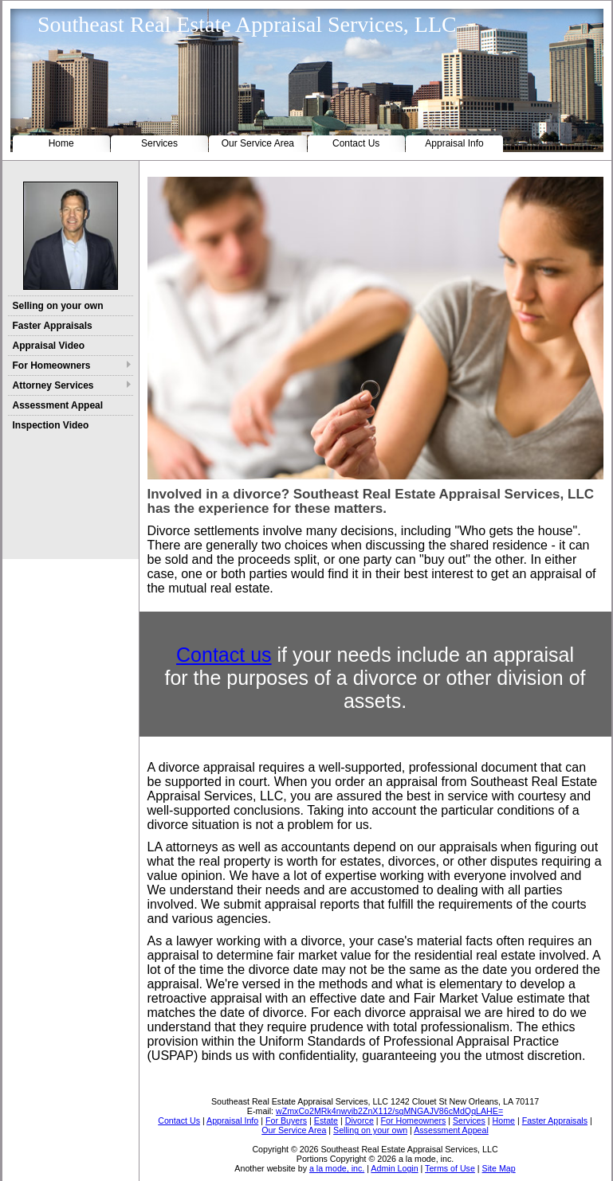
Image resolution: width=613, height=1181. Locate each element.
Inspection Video (51, 425)
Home (61, 143)
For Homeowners (52, 365)
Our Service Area (258, 143)
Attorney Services (53, 385)
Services (159, 143)
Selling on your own (58, 305)
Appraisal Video (48, 345)
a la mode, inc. (336, 1168)
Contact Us (355, 143)
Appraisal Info (454, 143)
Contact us (224, 654)
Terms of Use (450, 1168)
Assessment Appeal (58, 405)
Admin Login (394, 1168)
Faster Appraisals (52, 325)
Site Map (499, 1168)
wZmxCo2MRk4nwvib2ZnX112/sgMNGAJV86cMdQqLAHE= (389, 1111)
